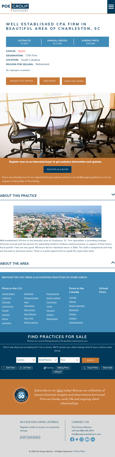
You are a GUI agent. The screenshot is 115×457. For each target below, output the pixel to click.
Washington (52, 318)
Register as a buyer (57, 169)
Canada (72, 297)
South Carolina (53, 297)
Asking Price (63, 367)
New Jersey (29, 309)
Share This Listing (74, 81)
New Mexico (30, 313)
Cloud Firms (90, 367)
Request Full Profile (21, 81)
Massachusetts (31, 297)
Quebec (73, 318)
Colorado (6, 302)
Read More (50, 81)
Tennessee (51, 302)
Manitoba (73, 309)
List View (25, 367)
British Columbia (77, 305)
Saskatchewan (76, 322)
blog (60, 390)
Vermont (50, 310)
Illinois (5, 318)
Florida (5, 310)
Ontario (72, 313)
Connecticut (7, 306)
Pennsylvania (52, 293)
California (6, 297)
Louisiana (6, 322)
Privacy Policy (79, 451)
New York (28, 318)
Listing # (57, 371)
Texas (49, 306)
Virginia (50, 314)
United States (8, 293)
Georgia (5, 314)
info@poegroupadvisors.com (86, 433)
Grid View (9, 367)
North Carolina (31, 322)
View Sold (107, 367)
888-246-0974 (87, 430)
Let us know (45, 346)
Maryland (28, 293)
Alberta (72, 301)
